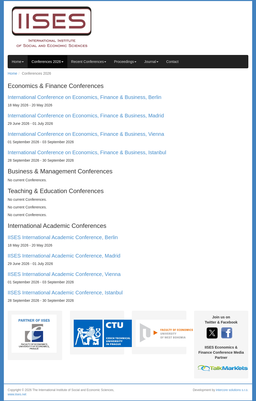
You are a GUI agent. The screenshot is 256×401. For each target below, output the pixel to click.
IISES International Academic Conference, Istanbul (65, 292)
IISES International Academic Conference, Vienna (64, 274)
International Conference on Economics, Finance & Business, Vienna (86, 134)
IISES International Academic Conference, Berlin (63, 237)
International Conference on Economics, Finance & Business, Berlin (84, 97)
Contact (172, 62)
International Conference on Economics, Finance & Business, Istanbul (87, 152)
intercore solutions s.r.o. (232, 390)
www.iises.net (17, 394)
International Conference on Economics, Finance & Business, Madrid (86, 115)
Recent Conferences (88, 62)
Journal (151, 62)
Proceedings (125, 62)
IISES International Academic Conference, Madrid (64, 256)
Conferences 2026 (47, 62)
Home (18, 62)
